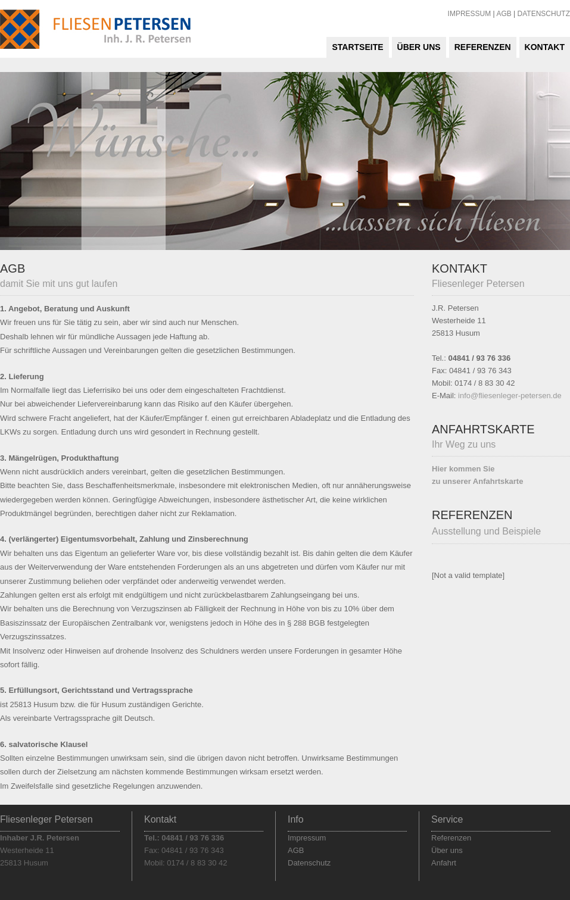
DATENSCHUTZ (544, 14)
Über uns (419, 47)
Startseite (357, 47)
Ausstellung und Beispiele (486, 531)
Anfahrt (443, 862)
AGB (503, 14)
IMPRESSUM (469, 14)
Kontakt (545, 47)
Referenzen (482, 47)
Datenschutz (309, 862)
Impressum (307, 837)
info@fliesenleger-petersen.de (510, 395)
